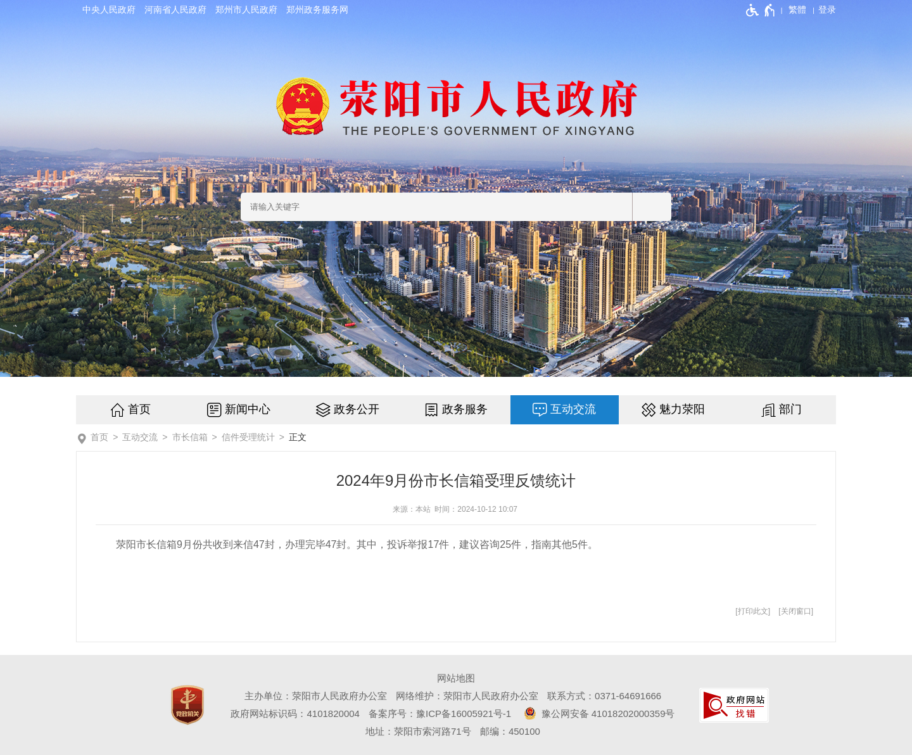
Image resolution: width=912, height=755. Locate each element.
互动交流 (573, 409)
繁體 (797, 9)
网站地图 (456, 678)
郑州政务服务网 (317, 9)
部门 (790, 409)
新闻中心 (247, 409)
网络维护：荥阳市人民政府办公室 (467, 695)
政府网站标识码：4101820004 (295, 713)
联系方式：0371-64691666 (604, 695)
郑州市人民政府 (246, 9)
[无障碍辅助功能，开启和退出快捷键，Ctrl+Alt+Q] (761, 10)
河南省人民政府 (175, 9)
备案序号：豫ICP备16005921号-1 (440, 713)
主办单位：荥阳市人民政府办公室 (315, 695)
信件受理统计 (248, 437)
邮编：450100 (510, 731)
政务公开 (356, 409)
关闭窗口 (796, 611)
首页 (139, 409)
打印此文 (753, 611)
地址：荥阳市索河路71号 (418, 731)
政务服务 (465, 409)
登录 (827, 9)
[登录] (827, 9)
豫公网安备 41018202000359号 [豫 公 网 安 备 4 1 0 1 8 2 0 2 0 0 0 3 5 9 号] (597, 713)
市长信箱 (190, 437)
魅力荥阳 (682, 409)
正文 (298, 437)
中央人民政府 (109, 9)
